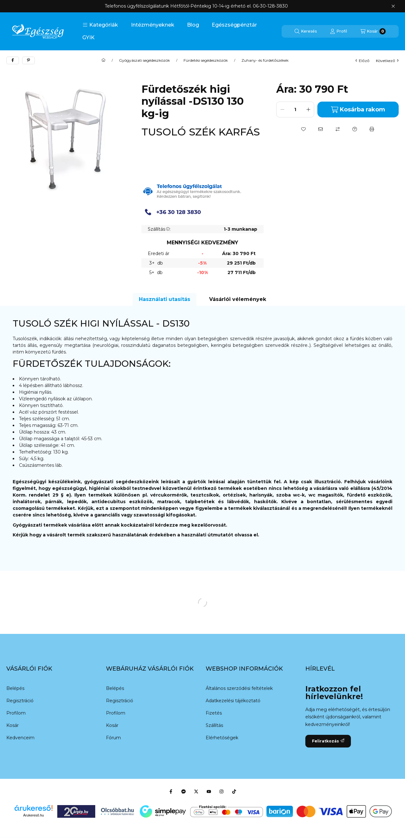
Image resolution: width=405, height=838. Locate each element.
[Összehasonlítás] (337, 129)
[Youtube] (208, 791)
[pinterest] (28, 60)
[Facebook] (171, 791)
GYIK (88, 37)
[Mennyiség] (295, 109)
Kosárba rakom (358, 109)
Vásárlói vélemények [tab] (237, 299)
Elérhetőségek (222, 738)
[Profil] (338, 31)
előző (362, 60)
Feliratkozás (328, 741)
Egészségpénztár (234, 25)
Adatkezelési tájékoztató (233, 701)
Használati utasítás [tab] (164, 299)
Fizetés (214, 713)
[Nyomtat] (371, 129)
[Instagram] (221, 791)
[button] (100, 25)
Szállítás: (159, 229)
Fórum (113, 738)
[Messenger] (183, 791)
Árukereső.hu (33, 815)
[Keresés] (305, 31)
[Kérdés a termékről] (354, 129)
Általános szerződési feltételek (239, 688)
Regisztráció (20, 701)
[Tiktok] (234, 791)
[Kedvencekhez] (303, 129)
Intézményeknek (152, 25)
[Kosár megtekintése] (373, 31)
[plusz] (308, 109)
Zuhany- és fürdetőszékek (265, 60)
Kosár (12, 725)
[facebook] (12, 60)
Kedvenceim (20, 738)
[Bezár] (393, 6)
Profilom (16, 713)
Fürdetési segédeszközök (206, 60)
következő (387, 60)
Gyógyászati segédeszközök (144, 60)
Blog (193, 25)
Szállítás (214, 725)
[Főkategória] (103, 60)
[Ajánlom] (320, 129)
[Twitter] (196, 791)
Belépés (15, 688)
